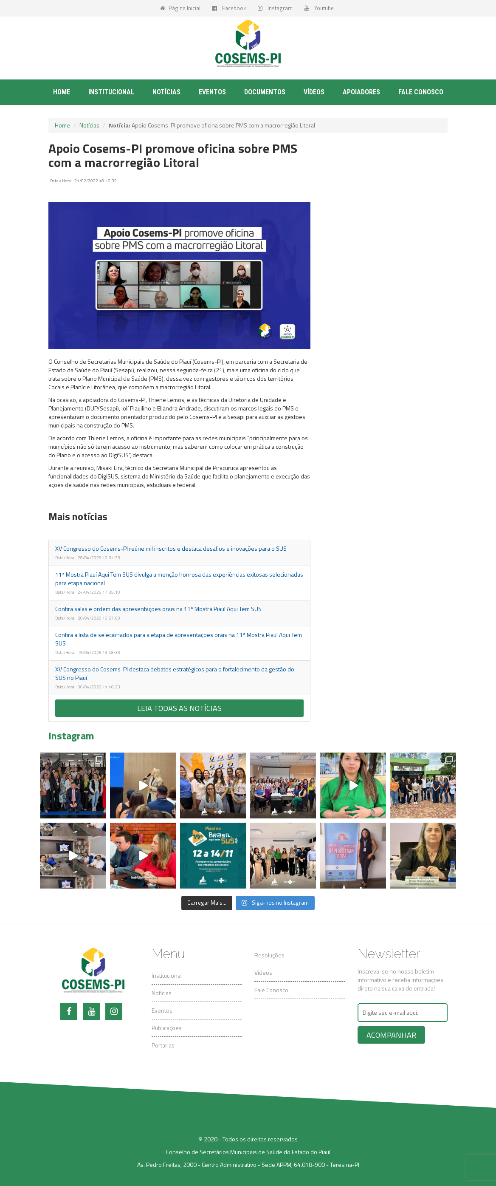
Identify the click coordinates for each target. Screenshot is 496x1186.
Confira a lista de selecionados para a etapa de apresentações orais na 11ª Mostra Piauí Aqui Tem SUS (178, 639)
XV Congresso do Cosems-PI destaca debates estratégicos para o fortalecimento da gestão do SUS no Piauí (174, 673)
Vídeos (314, 92)
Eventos (212, 92)
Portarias (163, 1045)
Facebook (229, 8)
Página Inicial (180, 8)
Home (61, 92)
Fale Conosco (271, 989)
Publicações (167, 1027)
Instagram (275, 8)
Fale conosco (420, 92)
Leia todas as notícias (179, 708)
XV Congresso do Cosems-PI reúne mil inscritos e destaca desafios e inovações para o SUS (171, 548)
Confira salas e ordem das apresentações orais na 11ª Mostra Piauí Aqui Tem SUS (158, 608)
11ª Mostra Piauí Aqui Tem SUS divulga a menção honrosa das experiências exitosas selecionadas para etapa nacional (179, 578)
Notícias (166, 92)
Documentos (264, 92)
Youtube (319, 8)
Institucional (111, 92)
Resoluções (269, 955)
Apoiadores (361, 92)
